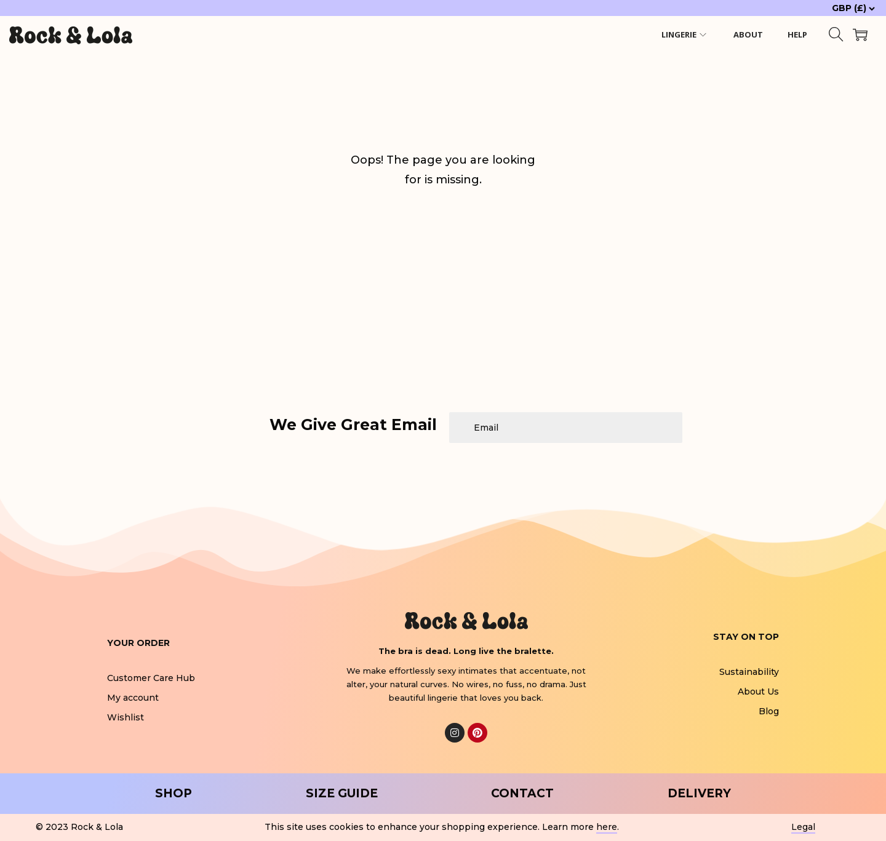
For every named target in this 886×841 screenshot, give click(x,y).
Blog (769, 711)
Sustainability (749, 671)
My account (133, 697)
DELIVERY (699, 793)
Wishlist (125, 717)
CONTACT (522, 793)
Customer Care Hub (151, 678)
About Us (758, 691)
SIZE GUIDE (342, 793)
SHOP (173, 793)
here (606, 826)
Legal (803, 826)
